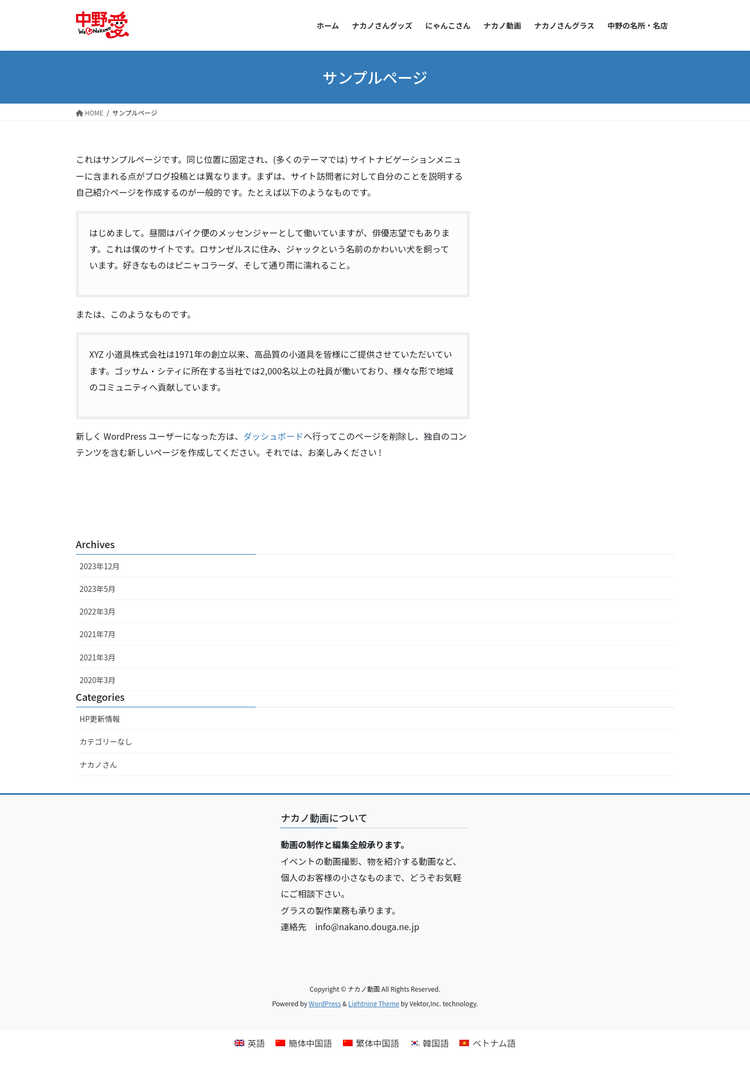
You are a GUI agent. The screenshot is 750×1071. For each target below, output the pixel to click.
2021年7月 (98, 634)
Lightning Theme (374, 1003)
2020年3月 (98, 679)
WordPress (325, 1003)
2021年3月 (98, 657)
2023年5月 (98, 588)
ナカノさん (99, 764)
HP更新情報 (100, 718)
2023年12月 (100, 566)
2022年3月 (98, 611)
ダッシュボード (273, 435)
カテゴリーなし (106, 741)
